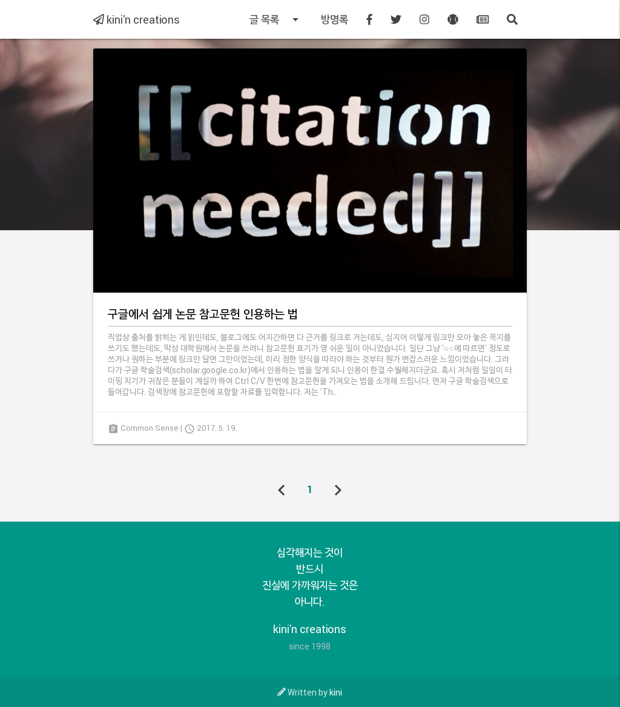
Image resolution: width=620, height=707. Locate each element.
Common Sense (149, 427)
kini (335, 692)
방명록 (334, 19)
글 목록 (276, 19)
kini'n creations (136, 19)
